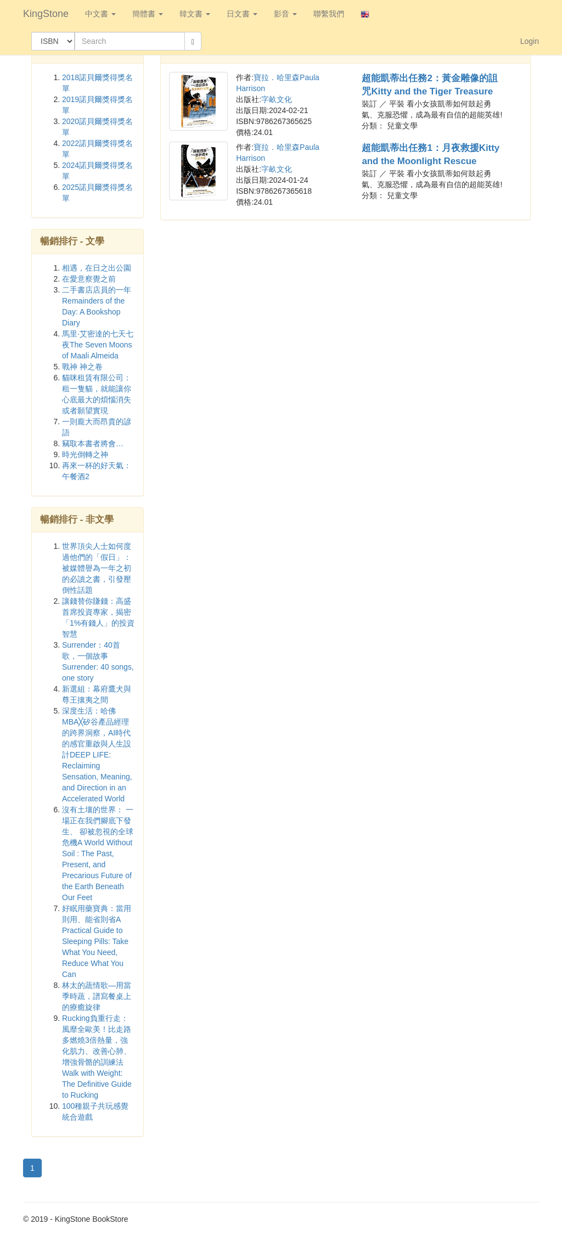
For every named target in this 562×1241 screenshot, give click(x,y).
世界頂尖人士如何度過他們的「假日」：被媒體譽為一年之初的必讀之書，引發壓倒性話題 (96, 568)
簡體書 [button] (147, 13)
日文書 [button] (242, 13)
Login (529, 41)
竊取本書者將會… (92, 443)
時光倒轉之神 (85, 454)
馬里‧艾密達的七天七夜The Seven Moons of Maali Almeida (97, 344)
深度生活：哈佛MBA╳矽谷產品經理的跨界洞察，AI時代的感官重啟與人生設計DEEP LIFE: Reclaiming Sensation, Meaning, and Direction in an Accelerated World (97, 754)
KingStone (46, 13)
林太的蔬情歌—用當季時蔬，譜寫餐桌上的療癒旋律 (96, 996)
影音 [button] (285, 13)
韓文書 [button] (194, 13)
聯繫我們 (328, 13)
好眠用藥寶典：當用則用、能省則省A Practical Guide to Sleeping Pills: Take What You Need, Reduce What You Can (96, 941)
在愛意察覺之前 (89, 278)
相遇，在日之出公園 (96, 267)
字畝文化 (276, 99)
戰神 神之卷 (82, 366)
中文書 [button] (100, 13)
